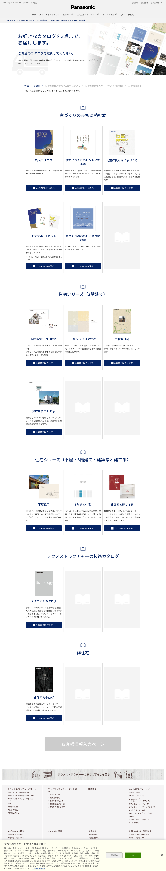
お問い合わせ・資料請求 (140, 831)
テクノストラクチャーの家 (19, 792)
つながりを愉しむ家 (138, 810)
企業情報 (92, 831)
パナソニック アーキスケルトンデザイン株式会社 (20, 3)
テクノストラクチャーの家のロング (22, 795)
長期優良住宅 (55, 797)
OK (133, 855)
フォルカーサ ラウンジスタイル (143, 807)
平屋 (132, 816)
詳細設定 (114, 855)
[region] (83, 855)
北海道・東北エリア (16, 837)
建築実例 (92, 789)
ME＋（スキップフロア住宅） (141, 813)
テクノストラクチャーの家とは (22, 789)
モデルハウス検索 (16, 831)
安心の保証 (13, 809)
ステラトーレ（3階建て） (140, 819)
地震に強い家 (55, 794)
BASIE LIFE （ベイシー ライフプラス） (140, 800)
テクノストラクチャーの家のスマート (22, 799)
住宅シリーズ (135, 792)
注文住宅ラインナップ (139, 789)
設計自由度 (13, 806)
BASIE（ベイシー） (137, 795)
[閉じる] (162, 855)
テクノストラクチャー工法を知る (62, 790)
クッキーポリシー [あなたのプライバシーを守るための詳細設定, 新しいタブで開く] (38, 868)
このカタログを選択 (43, 187)
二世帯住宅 (134, 822)
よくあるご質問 (55, 831)
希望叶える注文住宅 (57, 807)
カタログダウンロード (138, 837)
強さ (11, 803)
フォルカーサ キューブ (139, 804)
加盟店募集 (94, 837)
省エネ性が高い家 (56, 801)
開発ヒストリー (15, 813)
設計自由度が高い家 (57, 804)
